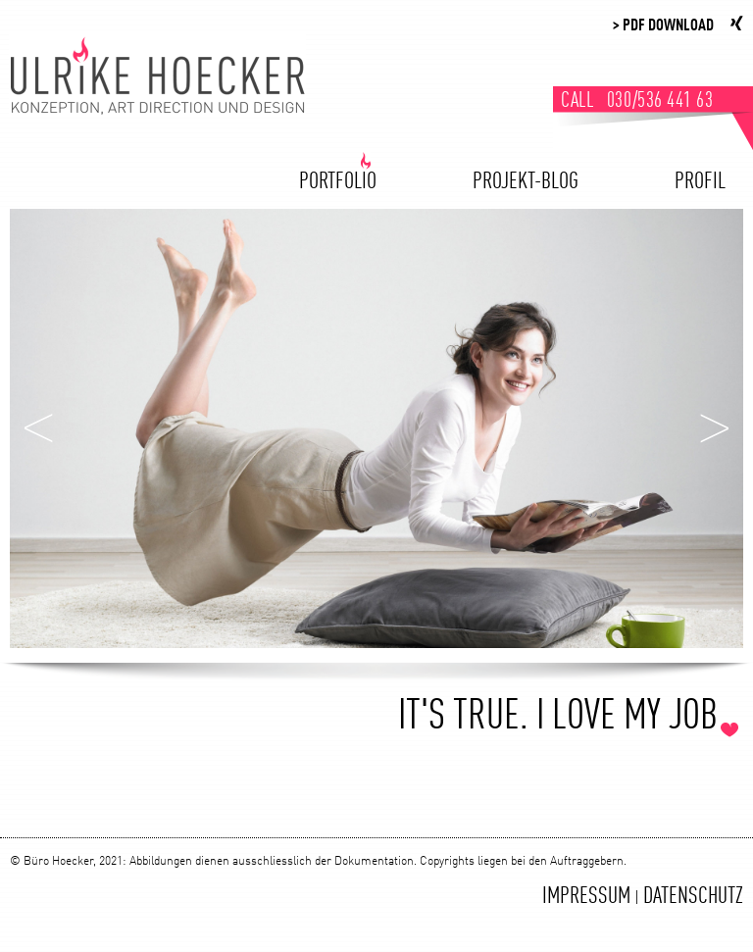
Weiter (714, 428)
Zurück (39, 428)
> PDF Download (663, 26)
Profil (700, 180)
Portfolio (337, 180)
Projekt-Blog (525, 180)
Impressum (586, 897)
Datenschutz (693, 897)
